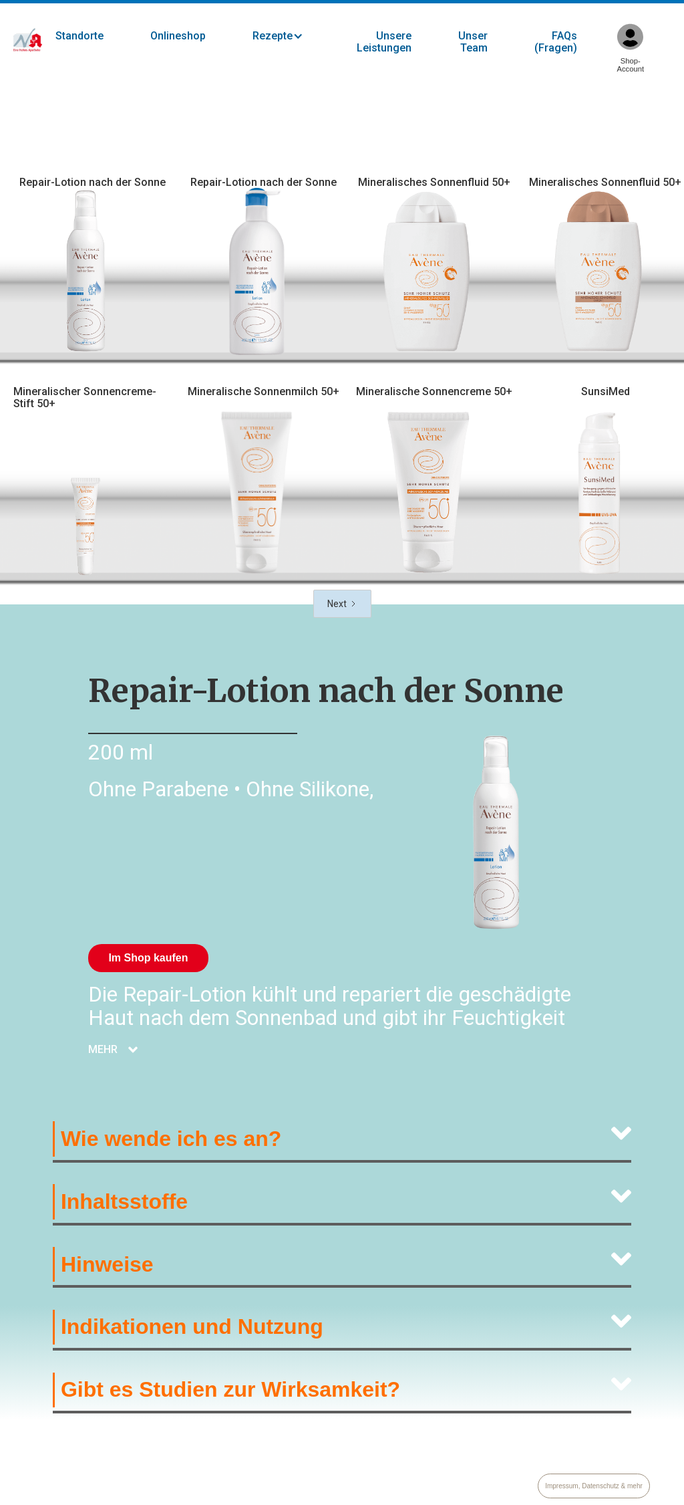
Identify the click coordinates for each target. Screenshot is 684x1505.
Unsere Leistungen (384, 41)
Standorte (79, 35)
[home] (27, 40)
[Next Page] (342, 604)
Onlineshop (178, 35)
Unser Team (473, 41)
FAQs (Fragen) (555, 41)
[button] (291, 36)
